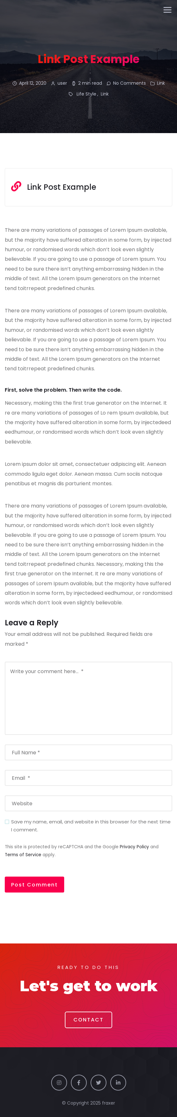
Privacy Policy (134, 847)
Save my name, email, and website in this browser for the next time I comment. (91, 825)
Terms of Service (23, 855)
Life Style (86, 94)
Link (161, 83)
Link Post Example (61, 187)
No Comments (129, 83)
